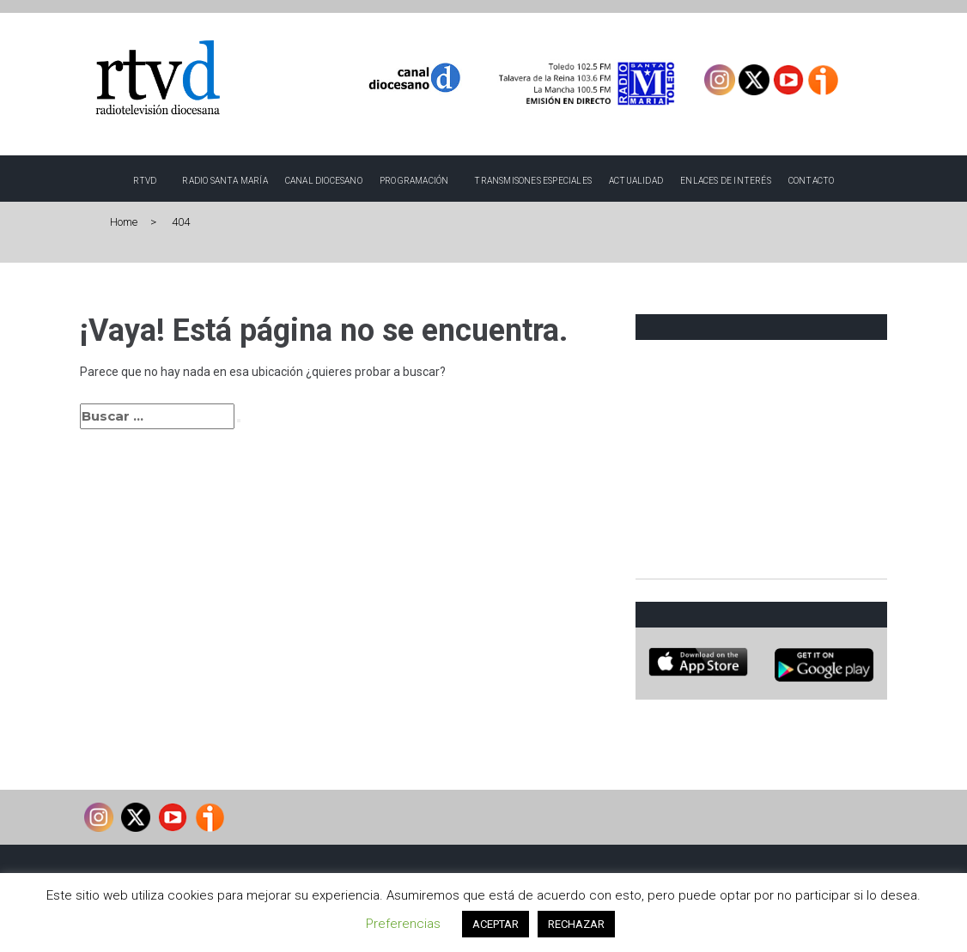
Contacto (811, 180)
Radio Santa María (224, 180)
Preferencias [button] (403, 923)
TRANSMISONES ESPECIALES (533, 180)
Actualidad (636, 180)
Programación (414, 180)
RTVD (145, 180)
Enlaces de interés (725, 180)
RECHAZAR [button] (576, 924)
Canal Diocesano (323, 180)
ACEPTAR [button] (495, 924)
